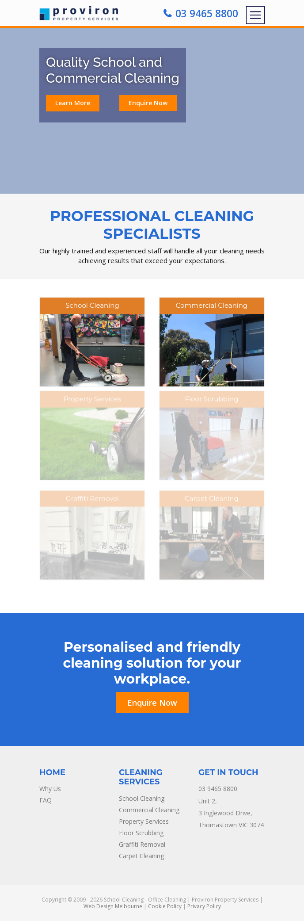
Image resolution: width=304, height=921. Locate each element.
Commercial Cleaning (149, 810)
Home (52, 772)
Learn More (72, 103)
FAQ (45, 800)
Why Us (50, 788)
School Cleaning (141, 798)
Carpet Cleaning (141, 856)
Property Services (144, 821)
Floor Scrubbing (141, 833)
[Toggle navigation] (255, 15)
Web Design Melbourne (113, 906)
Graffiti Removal (142, 844)
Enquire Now (148, 103)
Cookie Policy (165, 906)
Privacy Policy (204, 906)
